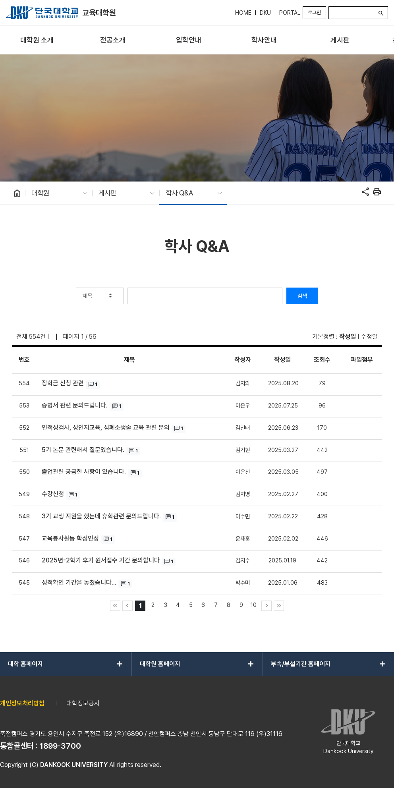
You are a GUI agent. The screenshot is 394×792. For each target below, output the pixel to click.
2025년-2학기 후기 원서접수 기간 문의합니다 (101, 560)
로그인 (314, 12)
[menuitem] (37, 40)
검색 (302, 296)
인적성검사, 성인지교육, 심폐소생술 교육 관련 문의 (106, 427)
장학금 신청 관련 (63, 383)
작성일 (347, 336)
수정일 (369, 336)
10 (254, 604)
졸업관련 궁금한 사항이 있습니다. (84, 471)
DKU (265, 13)
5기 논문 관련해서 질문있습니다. (83, 450)
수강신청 (53, 494)
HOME (243, 13)
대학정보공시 (83, 703)
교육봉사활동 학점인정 (70, 538)
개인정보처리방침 (22, 703)
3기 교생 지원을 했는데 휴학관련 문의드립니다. (101, 516)
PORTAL (289, 13)
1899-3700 (60, 746)
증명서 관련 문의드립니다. (75, 405)
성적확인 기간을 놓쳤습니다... (79, 582)
